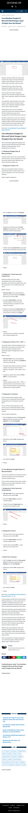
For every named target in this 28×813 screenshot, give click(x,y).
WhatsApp (11, 764)
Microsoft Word (6, 762)
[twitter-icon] (16, 6)
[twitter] (9, 657)
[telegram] (23, 657)
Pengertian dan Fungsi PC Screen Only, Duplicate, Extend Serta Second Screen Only (13, 719)
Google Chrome (6, 756)
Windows (18, 764)
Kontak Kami (16, 807)
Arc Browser (13, 751)
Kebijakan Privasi (20, 805)
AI (2, 751)
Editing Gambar (21, 751)
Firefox (14, 753)
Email (3, 753)
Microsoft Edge (17, 759)
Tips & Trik (4, 764)
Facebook (9, 753)
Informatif (13, 756)
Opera (17, 762)
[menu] (3, 11)
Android (7, 751)
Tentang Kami (5, 805)
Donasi (10, 807)
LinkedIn (10, 759)
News (12, 762)
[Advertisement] (14, 45)
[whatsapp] (19, 657)
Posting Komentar (21, 26)
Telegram (22, 762)
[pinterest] (13, 657)
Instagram (20, 756)
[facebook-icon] (12, 6)
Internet (4, 759)
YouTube (24, 764)
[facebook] (4, 657)
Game (19, 753)
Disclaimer (12, 805)
